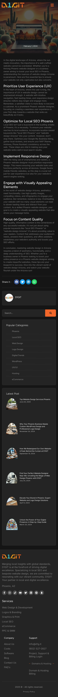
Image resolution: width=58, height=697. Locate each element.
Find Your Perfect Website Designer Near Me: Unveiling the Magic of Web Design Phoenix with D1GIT (35, 475)
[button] (52, 5)
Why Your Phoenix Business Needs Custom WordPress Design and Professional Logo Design (34, 426)
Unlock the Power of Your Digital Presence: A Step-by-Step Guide (33, 521)
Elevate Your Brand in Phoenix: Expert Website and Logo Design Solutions (35, 499)
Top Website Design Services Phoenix (35, 399)
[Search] (50, 313)
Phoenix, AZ (8, 586)
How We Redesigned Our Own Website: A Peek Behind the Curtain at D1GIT (35, 450)
